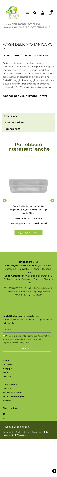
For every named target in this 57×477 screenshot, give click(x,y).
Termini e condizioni (13, 430)
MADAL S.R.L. (41, 93)
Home (6, 24)
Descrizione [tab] (11, 153)
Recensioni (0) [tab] (12, 166)
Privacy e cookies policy (14, 434)
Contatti (7, 414)
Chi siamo (7, 402)
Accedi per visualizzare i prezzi (25, 133)
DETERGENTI (19, 24)
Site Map (7, 438)
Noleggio (7, 406)
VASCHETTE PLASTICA (33, 256)
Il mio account (10, 422)
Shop (5, 410)
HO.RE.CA (19, 256)
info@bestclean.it (42, 325)
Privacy (11, 377)
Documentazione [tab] (14, 160)
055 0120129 (15, 325)
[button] (27, 12)
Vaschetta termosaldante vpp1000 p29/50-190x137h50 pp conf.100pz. (28, 247)
